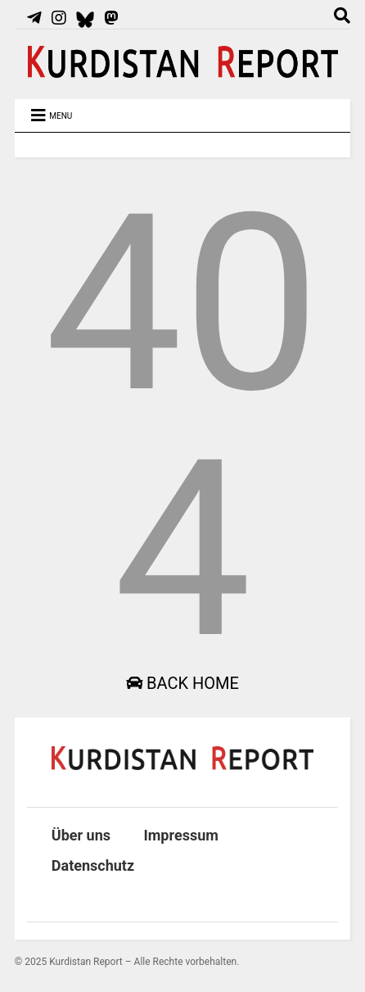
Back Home (182, 683)
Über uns (81, 835)
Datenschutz (93, 865)
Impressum (181, 835)
